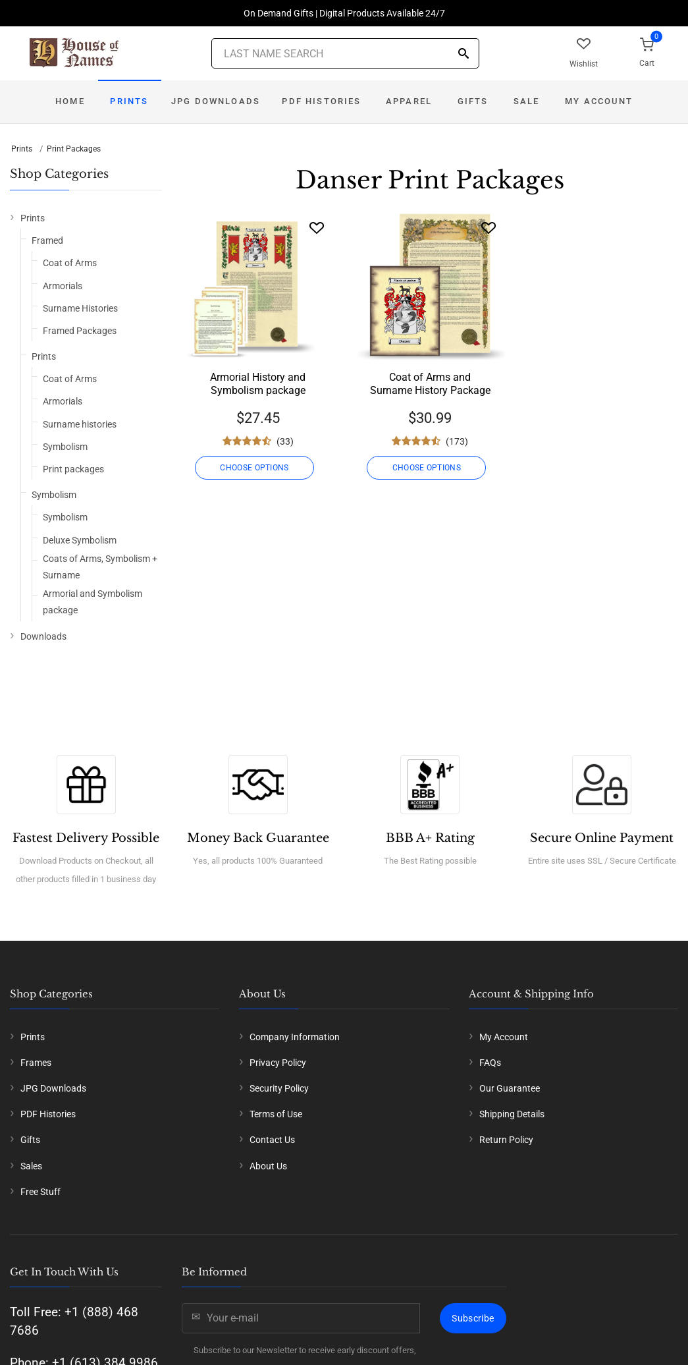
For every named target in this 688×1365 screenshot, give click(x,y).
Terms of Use (276, 1114)
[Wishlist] (316, 227)
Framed (47, 240)
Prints (129, 101)
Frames (35, 1062)
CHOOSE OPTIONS (258, 467)
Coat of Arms (70, 263)
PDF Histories (321, 101)
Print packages (73, 469)
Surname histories (80, 424)
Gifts (473, 101)
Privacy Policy (278, 1062)
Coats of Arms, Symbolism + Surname (100, 566)
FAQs (490, 1062)
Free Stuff (40, 1191)
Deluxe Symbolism (80, 540)
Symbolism (65, 446)
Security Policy (279, 1088)
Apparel (409, 101)
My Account (599, 101)
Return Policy (506, 1139)
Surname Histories (80, 308)
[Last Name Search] (345, 53)
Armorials (62, 286)
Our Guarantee (509, 1088)
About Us (268, 1166)
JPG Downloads (215, 101)
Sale (527, 101)
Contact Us (272, 1139)
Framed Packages (80, 330)
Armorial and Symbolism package (92, 601)
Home (70, 101)
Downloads (43, 636)
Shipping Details (511, 1114)
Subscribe (473, 1318)
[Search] (463, 54)
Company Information (295, 1037)
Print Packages (74, 148)
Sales (31, 1166)
